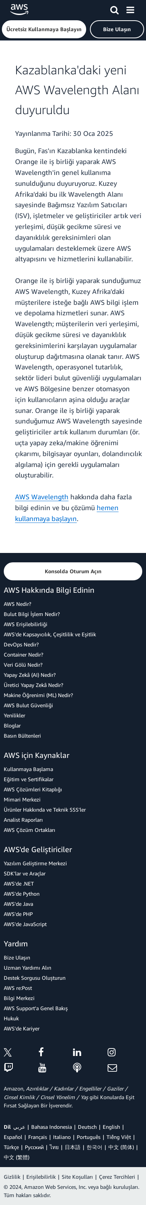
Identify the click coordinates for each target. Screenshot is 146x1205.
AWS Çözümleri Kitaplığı (33, 789)
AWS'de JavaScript (25, 924)
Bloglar (12, 725)
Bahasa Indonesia (51, 1127)
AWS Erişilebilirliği (25, 624)
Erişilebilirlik (41, 1176)
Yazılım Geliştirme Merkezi (35, 863)
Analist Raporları (23, 819)
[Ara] (114, 9)
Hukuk (11, 1018)
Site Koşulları (77, 1176)
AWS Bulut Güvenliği (28, 705)
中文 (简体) (121, 1147)
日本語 (73, 1147)
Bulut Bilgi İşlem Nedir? (32, 614)
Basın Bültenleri (22, 735)
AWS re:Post (18, 988)
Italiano (62, 1137)
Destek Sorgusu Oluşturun (34, 978)
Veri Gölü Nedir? (23, 664)
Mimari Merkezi (22, 799)
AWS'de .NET (19, 883)
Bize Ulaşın (17, 957)
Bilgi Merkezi (19, 998)
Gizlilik (12, 1176)
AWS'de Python (22, 893)
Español (13, 1137)
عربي (19, 1127)
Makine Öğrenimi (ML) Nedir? (38, 695)
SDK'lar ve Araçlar (25, 873)
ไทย (54, 1147)
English (111, 1127)
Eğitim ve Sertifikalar (28, 779)
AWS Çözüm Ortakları (29, 830)
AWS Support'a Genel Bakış (36, 1008)
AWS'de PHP (18, 914)
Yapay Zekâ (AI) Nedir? (30, 675)
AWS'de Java (18, 904)
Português (88, 1137)
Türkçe (11, 1147)
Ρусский (34, 1147)
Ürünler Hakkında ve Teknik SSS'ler (45, 809)
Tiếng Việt (118, 1137)
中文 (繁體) (16, 1157)
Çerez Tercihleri (117, 1176)
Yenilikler (14, 715)
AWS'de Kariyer (22, 1028)
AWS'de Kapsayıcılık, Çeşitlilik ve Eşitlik (50, 634)
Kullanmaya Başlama (28, 769)
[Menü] (130, 9)
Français (37, 1137)
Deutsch (87, 1127)
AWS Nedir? (17, 604)
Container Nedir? (23, 654)
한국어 (94, 1147)
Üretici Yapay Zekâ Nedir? (33, 685)
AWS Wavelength (41, 497)
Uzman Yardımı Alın (27, 967)
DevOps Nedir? (21, 644)
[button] (44, 29)
